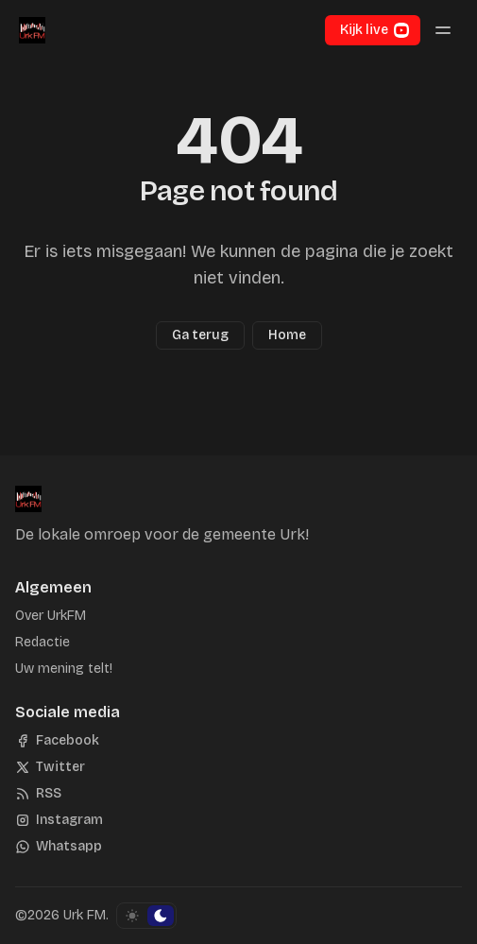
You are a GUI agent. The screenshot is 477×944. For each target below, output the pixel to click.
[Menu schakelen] (443, 30)
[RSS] (38, 793)
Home (287, 335)
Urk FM (84, 915)
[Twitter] (50, 767)
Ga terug (200, 335)
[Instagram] (59, 820)
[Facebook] (57, 740)
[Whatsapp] (58, 846)
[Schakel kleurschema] (146, 915)
